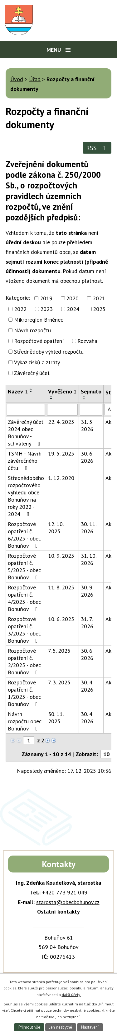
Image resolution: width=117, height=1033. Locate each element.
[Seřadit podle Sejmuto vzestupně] (84, 396)
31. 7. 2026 (87, 622)
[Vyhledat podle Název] (26, 410)
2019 (46, 298)
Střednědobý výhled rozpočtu (49, 351)
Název (18, 391)
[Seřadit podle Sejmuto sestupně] (84, 399)
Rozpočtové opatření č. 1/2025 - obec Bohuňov (24, 693)
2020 (72, 298)
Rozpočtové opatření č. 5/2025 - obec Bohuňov (24, 566)
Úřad (35, 79)
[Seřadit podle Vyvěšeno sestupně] (51, 399)
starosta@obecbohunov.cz (68, 902)
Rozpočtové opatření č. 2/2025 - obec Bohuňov (24, 661)
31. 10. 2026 (88, 559)
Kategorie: (18, 297)
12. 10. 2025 (55, 527)
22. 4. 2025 (61, 421)
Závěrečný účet (32, 373)
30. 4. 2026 (87, 686)
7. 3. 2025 (59, 682)
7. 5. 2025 (59, 650)
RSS (97, 148)
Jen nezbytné (60, 1027)
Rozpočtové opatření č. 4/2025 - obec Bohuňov (24, 598)
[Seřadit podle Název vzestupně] (31, 389)
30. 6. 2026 (87, 457)
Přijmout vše (29, 1027)
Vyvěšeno (62, 391)
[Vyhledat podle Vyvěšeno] (62, 410)
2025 (99, 309)
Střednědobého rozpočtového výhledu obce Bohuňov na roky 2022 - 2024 (26, 496)
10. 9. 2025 (61, 555)
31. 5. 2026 (87, 425)
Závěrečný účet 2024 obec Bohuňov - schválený (25, 432)
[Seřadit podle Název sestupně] (31, 391)
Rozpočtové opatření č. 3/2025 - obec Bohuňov (24, 629)
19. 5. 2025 (61, 453)
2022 (20, 309)
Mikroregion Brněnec (38, 319)
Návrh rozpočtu (32, 330)
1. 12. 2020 (61, 478)
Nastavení (90, 1027)
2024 (73, 309)
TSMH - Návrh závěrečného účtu (24, 461)
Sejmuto (91, 391)
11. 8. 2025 (61, 587)
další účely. (71, 994)
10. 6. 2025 (61, 619)
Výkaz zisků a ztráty (37, 362)
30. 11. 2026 (88, 527)
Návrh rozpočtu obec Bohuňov (24, 721)
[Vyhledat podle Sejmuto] (91, 410)
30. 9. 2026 (87, 591)
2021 (99, 298)
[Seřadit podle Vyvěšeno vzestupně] (51, 396)
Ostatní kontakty (58, 911)
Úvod (16, 79)
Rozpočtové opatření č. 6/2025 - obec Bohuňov (24, 534)
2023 (46, 309)
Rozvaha (87, 341)
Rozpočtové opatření (39, 341)
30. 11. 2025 (55, 717)
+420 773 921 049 (64, 892)
